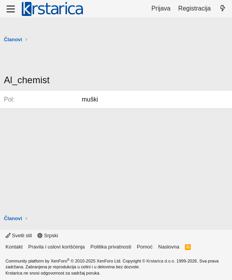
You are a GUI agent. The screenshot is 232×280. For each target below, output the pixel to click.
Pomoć (145, 247)
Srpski (47, 235)
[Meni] (11, 9)
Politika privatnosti (110, 247)
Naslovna (168, 247)
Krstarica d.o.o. (160, 261)
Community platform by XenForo (63, 261)
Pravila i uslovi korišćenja (56, 247)
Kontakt (14, 247)
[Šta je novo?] (222, 8)
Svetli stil (18, 235)
